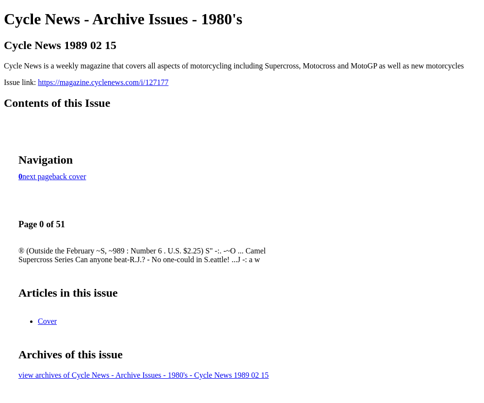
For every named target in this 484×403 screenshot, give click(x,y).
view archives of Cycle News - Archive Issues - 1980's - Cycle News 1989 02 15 (143, 375)
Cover (47, 321)
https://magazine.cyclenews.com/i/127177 (103, 82)
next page (37, 176)
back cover (69, 176)
